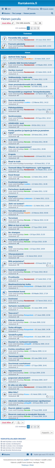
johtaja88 (27, 344)
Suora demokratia (16, 100)
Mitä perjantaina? (16, 261)
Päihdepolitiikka (15, 107)
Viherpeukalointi (15, 254)
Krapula (12, 154)
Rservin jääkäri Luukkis (19, 408)
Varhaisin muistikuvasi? (19, 306)
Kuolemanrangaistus (17, 182)
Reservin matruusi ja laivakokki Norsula (26, 414)
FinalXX (27, 213)
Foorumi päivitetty (16, 44)
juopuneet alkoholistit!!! (19, 378)
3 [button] (34, 28)
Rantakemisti (29, 40)
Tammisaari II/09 (15, 356)
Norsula (27, 79)
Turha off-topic (15, 327)
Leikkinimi (28, 198)
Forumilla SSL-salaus (18, 38)
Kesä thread (14, 175)
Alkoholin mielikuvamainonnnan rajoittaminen (29, 401)
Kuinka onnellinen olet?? (19, 349)
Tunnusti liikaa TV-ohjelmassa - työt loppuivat (29, 168)
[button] (38, 28)
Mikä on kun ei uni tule (18, 225)
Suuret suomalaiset (17, 270)
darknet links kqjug (17, 57)
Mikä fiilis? (13, 392)
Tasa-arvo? (13, 313)
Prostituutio (13, 277)
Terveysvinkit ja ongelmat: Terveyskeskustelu (29, 92)
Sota (10, 247)
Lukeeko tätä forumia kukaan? (22, 63)
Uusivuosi (13, 299)
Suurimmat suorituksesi (19, 363)
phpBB (26, 460)
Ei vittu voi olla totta (17, 385)
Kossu (26, 394)
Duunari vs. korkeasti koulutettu (23, 342)
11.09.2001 (13, 140)
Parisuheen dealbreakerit (19, 189)
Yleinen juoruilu (11, 19)
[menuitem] (8, 9)
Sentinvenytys (14, 116)
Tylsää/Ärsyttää (15, 335)
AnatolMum (28, 59)
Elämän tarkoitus (16, 320)
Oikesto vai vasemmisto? (20, 147)
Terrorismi (13, 218)
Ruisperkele (28, 286)
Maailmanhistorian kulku (19, 284)
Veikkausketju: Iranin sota (20, 77)
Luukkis (27, 102)
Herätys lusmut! (15, 70)
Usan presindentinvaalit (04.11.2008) (25, 84)
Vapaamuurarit (15, 371)
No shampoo (14, 232)
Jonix (26, 149)
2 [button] (31, 28)
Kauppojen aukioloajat (18, 240)
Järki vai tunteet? (16, 204)
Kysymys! (12, 196)
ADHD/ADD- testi (16, 123)
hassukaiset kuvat (16, 291)
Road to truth (14, 161)
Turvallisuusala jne (17, 211)
